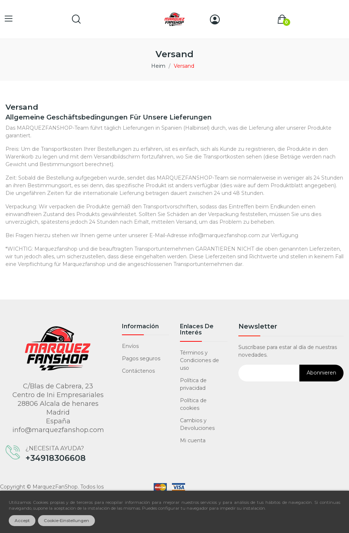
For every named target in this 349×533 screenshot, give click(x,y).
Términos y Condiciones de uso (199, 360)
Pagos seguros (141, 358)
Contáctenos (138, 371)
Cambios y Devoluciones (197, 424)
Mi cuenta (193, 440)
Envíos (130, 346)
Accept (22, 520)
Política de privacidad (193, 384)
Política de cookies (193, 404)
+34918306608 (56, 458)
